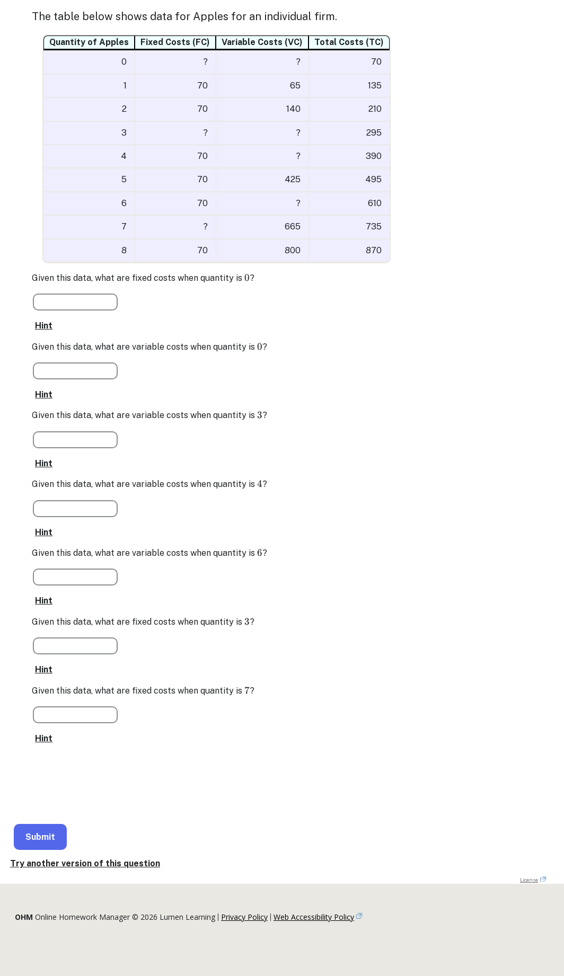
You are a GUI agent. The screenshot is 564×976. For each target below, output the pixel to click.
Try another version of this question (85, 863)
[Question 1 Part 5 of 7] (75, 577)
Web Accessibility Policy (314, 917)
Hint (43, 326)
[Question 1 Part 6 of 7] (75, 645)
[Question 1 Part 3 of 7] (75, 439)
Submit (40, 837)
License (529, 879)
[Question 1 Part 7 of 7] (75, 714)
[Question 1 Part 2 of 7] (75, 370)
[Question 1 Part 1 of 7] (75, 302)
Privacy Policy (244, 917)
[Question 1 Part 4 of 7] (75, 508)
